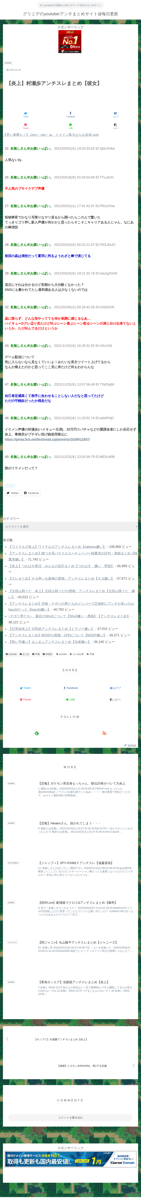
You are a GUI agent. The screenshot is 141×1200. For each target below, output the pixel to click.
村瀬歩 (47, 654)
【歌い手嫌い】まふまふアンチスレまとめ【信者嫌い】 (49, 642)
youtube (11, 654)
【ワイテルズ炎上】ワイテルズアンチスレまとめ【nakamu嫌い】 (57, 547)
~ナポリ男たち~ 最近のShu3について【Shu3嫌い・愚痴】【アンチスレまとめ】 (69, 616)
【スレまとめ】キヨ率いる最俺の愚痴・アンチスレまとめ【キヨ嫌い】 (61, 578)
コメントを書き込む (70, 1117)
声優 (36, 654)
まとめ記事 (77, 654)
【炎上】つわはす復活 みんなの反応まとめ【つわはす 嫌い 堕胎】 (61, 566)
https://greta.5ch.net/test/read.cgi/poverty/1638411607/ (47, 439)
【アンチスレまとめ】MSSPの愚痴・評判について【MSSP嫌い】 (57, 635)
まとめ (24, 654)
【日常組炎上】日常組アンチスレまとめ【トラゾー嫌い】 (51, 629)
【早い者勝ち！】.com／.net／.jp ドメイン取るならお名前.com (51, 135)
